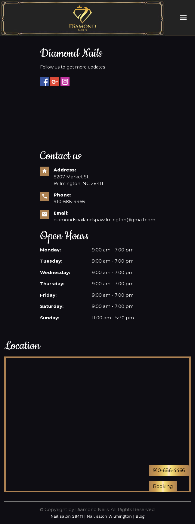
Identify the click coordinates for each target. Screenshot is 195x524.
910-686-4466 (69, 201)
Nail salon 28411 (67, 516)
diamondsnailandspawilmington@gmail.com (104, 219)
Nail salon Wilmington (109, 516)
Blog (140, 516)
